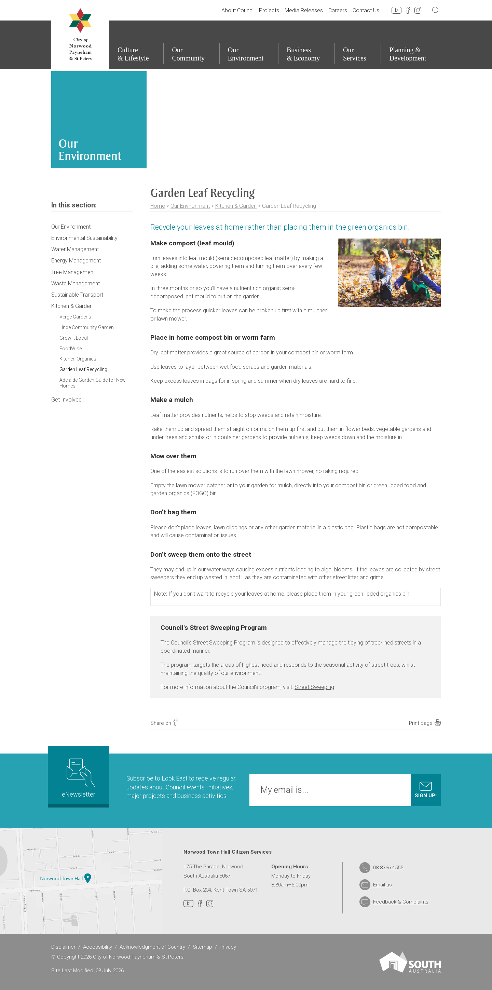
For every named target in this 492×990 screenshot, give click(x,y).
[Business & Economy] (306, 45)
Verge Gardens (75, 317)
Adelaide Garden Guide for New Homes (92, 383)
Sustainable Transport (77, 294)
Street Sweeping (314, 687)
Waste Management (75, 283)
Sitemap (202, 947)
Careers (337, 10)
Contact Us (366, 10)
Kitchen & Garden (236, 206)
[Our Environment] (248, 45)
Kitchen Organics (77, 359)
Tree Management (73, 272)
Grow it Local (73, 338)
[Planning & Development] (411, 45)
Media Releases (304, 10)
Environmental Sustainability (84, 238)
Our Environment (190, 206)
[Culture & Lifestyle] (136, 45)
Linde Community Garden (86, 327)
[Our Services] (357, 45)
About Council (238, 10)
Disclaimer (63, 947)
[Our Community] (191, 45)
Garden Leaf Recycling (83, 369)
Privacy (228, 947)
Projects (269, 10)
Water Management (75, 249)
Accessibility (97, 947)
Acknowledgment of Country (152, 947)
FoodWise (70, 348)
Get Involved (66, 399)
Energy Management (76, 260)
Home (157, 206)
